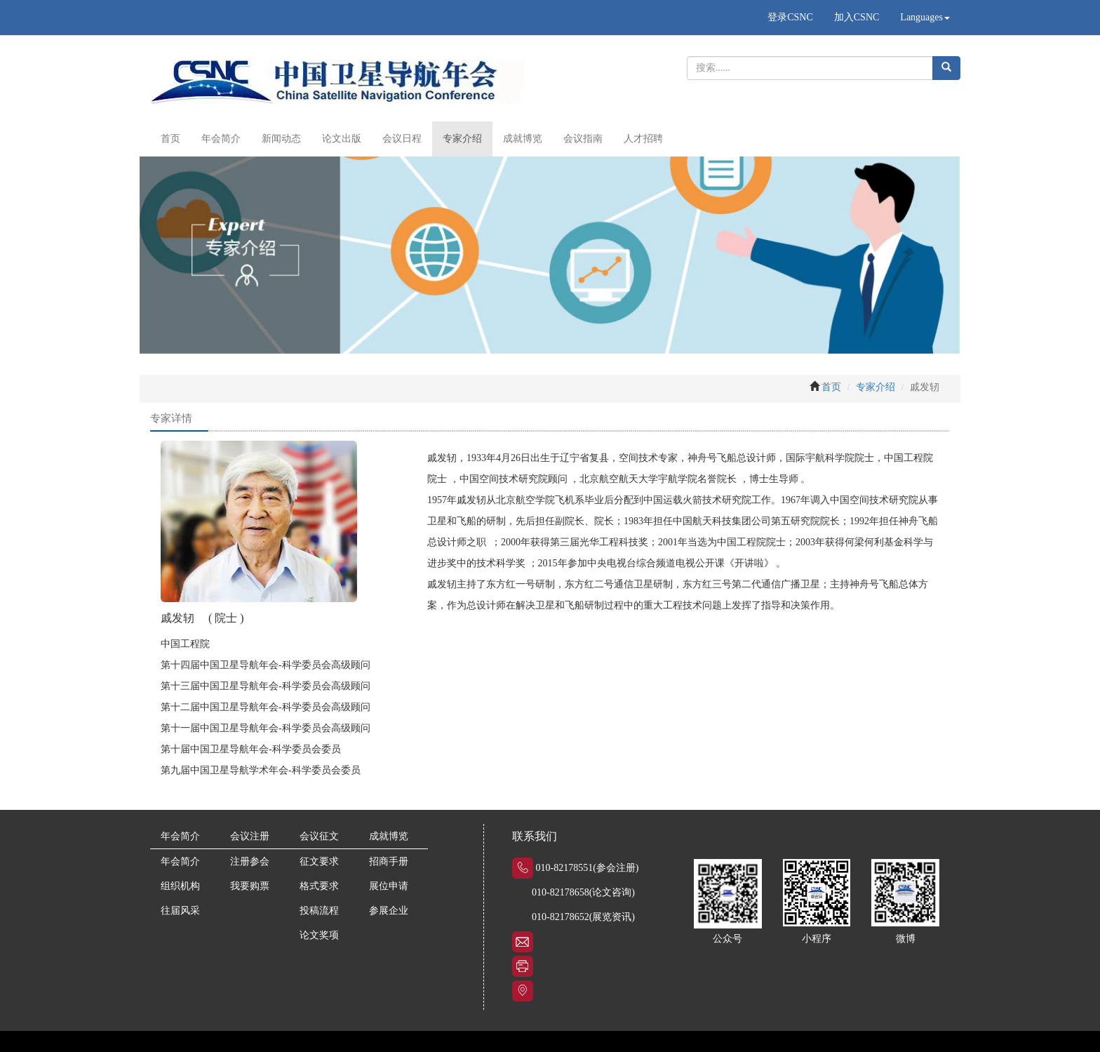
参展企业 (388, 910)
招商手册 (388, 861)
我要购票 (249, 886)
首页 (170, 138)
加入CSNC (857, 17)
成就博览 (522, 138)
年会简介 (221, 138)
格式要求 (319, 886)
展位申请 (388, 886)
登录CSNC (790, 17)
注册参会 (249, 861)
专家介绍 (462, 138)
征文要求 (319, 861)
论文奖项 (319, 935)
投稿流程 (319, 910)
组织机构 (180, 886)
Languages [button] (925, 17)
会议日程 (402, 138)
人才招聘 (643, 138)
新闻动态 (281, 138)
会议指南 (583, 138)
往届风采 (180, 910)
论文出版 (341, 138)
